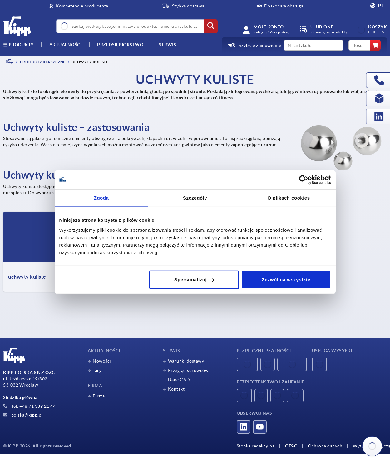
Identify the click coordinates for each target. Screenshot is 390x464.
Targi (98, 370)
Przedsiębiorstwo (120, 44)
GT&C (291, 446)
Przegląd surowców (188, 370)
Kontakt (176, 389)
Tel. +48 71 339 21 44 (29, 406)
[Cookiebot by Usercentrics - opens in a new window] (303, 180)
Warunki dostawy (186, 360)
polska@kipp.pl (23, 414)
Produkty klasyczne (42, 62)
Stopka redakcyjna (256, 446)
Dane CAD (179, 379)
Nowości (102, 360)
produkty (18, 44)
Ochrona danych (325, 446)
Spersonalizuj (194, 279)
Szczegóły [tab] (195, 197)
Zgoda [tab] (101, 197)
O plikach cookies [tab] (288, 197)
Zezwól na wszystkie (286, 279)
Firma (99, 395)
